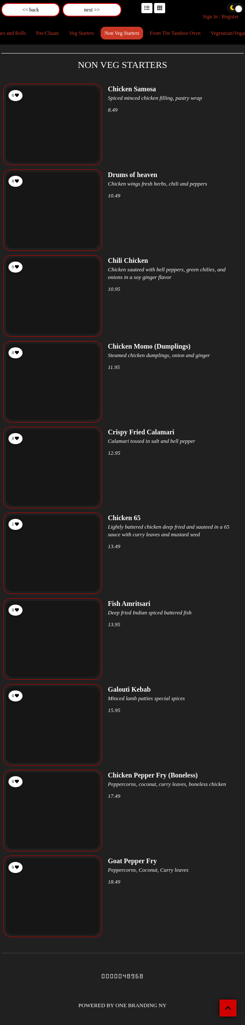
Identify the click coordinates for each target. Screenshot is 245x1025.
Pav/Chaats (47, 33)
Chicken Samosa (132, 89)
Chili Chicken (128, 260)
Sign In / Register (221, 17)
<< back (31, 10)
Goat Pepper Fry (132, 860)
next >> (92, 10)
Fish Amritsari (129, 603)
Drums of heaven (132, 174)
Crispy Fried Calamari (141, 432)
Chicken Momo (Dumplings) (149, 346)
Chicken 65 (124, 517)
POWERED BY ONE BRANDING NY (123, 1005)
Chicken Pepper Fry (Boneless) (153, 775)
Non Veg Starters (121, 33)
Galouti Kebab (129, 689)
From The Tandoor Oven (175, 33)
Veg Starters (81, 33)
